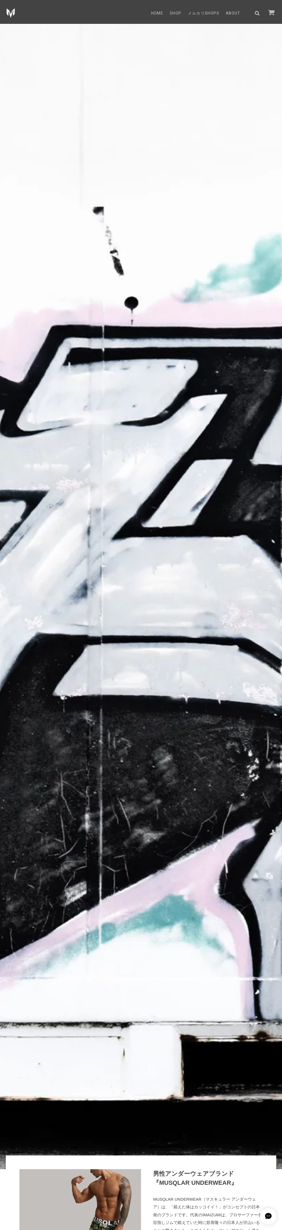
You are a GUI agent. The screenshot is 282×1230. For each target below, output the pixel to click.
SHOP (175, 13)
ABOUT (233, 13)
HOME (157, 13)
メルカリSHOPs (203, 13)
